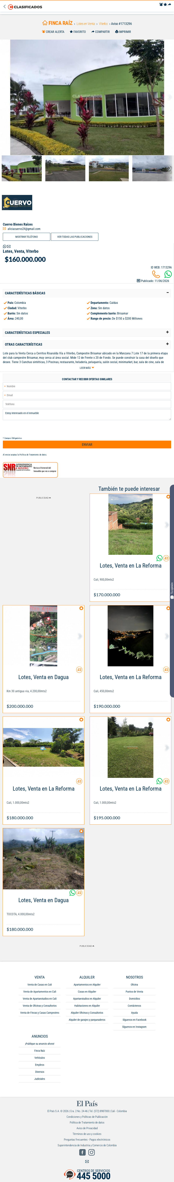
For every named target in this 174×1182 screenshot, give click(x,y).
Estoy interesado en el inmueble (87, 414)
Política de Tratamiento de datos (33, 455)
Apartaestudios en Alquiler (87, 998)
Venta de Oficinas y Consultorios (39, 1005)
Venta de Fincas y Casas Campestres (39, 1012)
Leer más (85, 367)
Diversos (39, 1071)
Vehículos (39, 1057)
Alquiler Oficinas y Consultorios (87, 1012)
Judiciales (39, 1078)
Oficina (134, 984)
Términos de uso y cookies (87, 1134)
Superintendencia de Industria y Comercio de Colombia (87, 1145)
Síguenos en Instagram (134, 1026)
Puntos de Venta (134, 991)
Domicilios (134, 998)
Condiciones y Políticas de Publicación (87, 1117)
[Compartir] (169, 5)
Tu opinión (172, 591)
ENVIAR (87, 445)
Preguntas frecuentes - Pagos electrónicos (87, 1139)
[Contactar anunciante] (166, 560)
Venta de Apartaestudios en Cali (39, 998)
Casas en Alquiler (87, 991)
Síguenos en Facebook (134, 1019)
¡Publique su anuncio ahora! (39, 1043)
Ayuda (134, 1012)
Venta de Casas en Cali (39, 984)
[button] (87, 293)
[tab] (87, 293)
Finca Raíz (39, 1050)
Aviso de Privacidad (87, 1128)
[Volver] (5, 7)
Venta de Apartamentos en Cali (39, 991)
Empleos (39, 1064)
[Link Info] (130, 578)
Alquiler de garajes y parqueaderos (87, 1019)
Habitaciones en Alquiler (87, 1005)
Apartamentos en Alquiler (87, 984)
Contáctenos (134, 1005)
